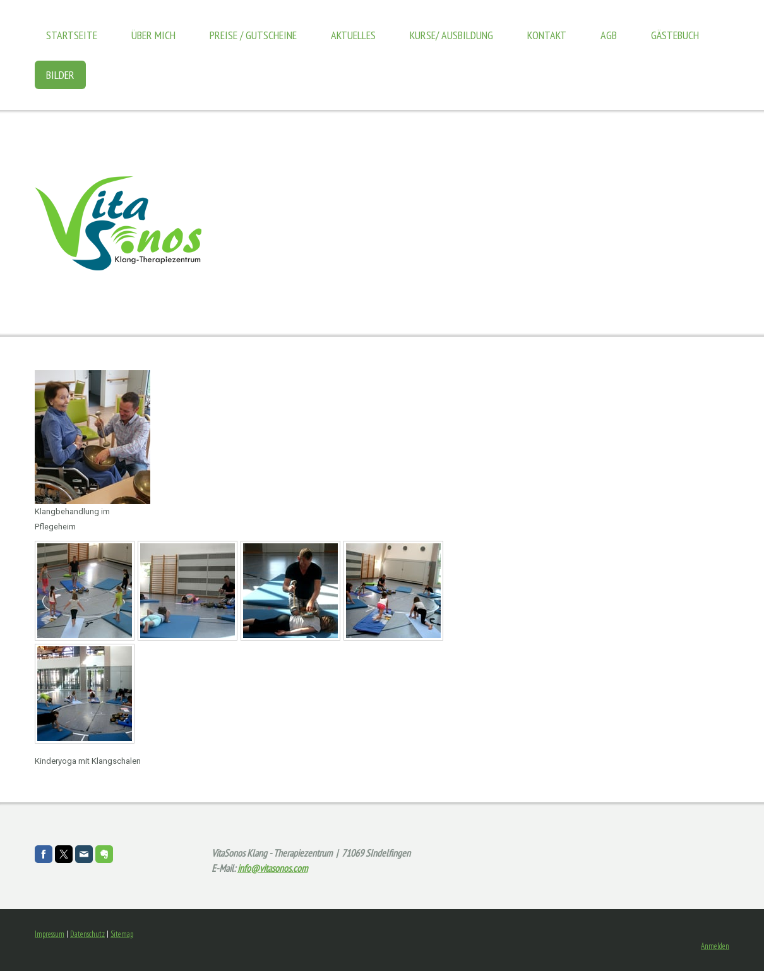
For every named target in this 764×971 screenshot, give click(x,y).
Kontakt (546, 35)
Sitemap (121, 934)
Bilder (60, 75)
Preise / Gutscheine (253, 35)
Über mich (153, 35)
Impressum (49, 934)
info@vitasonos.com (272, 868)
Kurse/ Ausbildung (451, 35)
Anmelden (715, 946)
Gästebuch (675, 35)
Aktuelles (353, 35)
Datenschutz (87, 934)
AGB (608, 35)
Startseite (71, 35)
